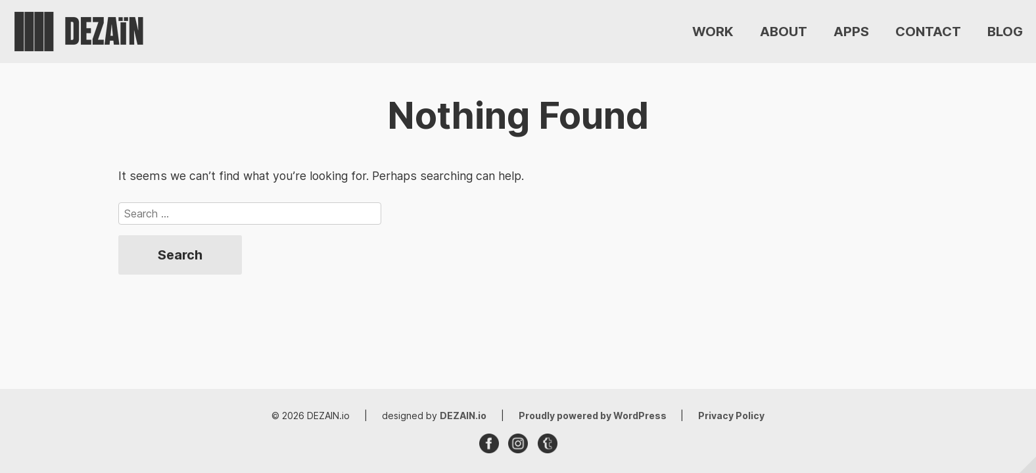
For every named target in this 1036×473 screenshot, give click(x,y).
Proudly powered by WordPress (594, 415)
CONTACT (928, 31)
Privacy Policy (731, 415)
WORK (713, 31)
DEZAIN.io (463, 415)
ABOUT (783, 31)
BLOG (1005, 31)
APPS (851, 31)
